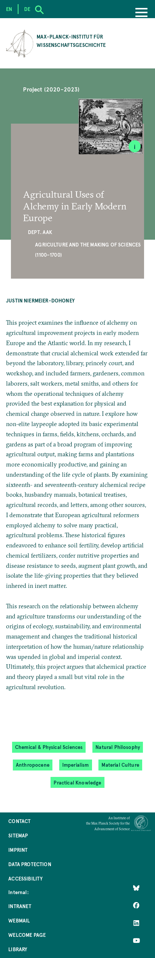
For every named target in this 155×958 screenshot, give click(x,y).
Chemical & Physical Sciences (49, 747)
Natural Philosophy (117, 747)
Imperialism (75, 764)
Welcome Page (27, 934)
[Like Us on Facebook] (136, 905)
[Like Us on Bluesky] (136, 888)
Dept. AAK (40, 232)
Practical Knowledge (77, 782)
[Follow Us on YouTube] (136, 940)
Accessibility (25, 878)
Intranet (19, 906)
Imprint (18, 849)
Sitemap (18, 835)
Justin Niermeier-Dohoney (40, 300)
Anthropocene (32, 764)
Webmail (19, 920)
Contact (19, 821)
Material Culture (120, 764)
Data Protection (29, 864)
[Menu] (141, 13)
